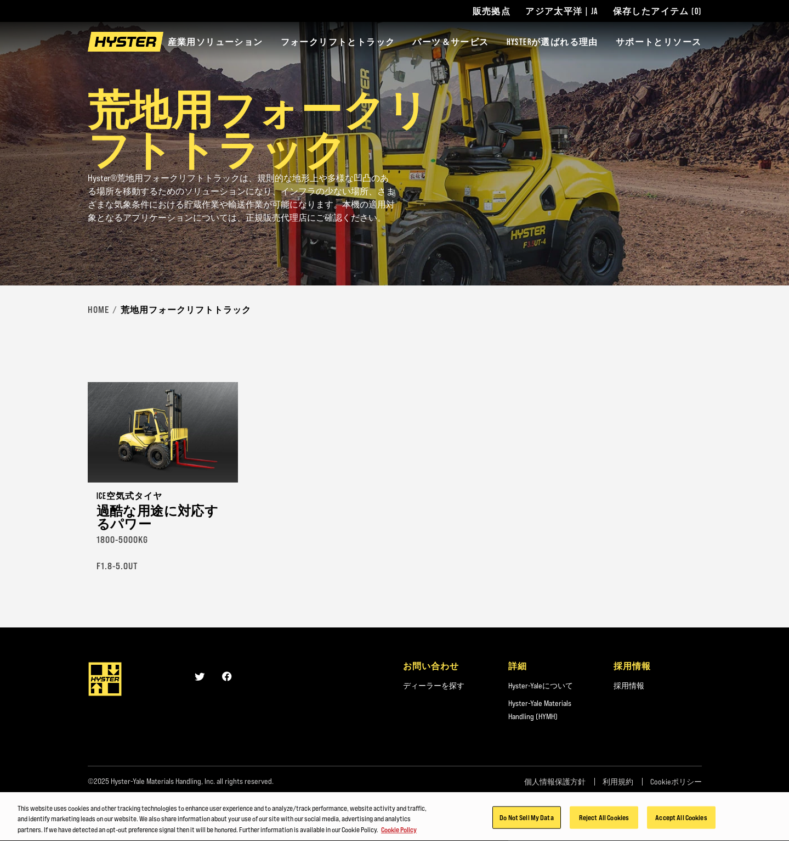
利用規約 (618, 782)
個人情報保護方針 (555, 782)
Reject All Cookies (604, 819)
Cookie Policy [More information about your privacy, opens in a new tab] (399, 832)
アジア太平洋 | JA (561, 11)
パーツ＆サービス (450, 42)
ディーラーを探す (433, 685)
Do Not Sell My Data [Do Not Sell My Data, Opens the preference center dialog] (526, 819)
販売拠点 (492, 11)
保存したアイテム (657, 11)
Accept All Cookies (681, 819)
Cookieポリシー (676, 782)
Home (98, 309)
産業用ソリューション (215, 42)
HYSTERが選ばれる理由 (552, 42)
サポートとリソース (659, 42)
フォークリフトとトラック (338, 42)
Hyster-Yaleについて (540, 685)
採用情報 (629, 685)
